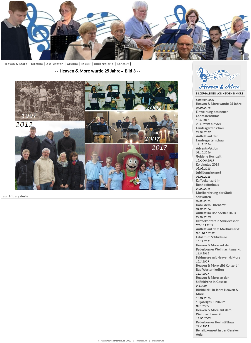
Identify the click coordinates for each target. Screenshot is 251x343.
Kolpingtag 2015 (207, 164)
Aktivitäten (54, 64)
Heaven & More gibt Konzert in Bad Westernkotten (218, 267)
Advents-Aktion (207, 148)
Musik (85, 64)
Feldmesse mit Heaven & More (218, 257)
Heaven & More (15, 64)
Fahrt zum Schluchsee (211, 237)
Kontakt (123, 64)
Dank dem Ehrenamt (211, 205)
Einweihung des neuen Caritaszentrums (212, 114)
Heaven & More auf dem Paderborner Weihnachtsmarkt (218, 247)
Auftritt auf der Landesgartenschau (210, 138)
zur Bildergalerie (15, 196)
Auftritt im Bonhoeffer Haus (216, 213)
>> (138, 71)
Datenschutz (158, 340)
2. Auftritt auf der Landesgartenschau (210, 126)
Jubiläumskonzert (208, 172)
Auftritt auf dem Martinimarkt (217, 229)
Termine (37, 64)
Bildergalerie (104, 64)
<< (57, 71)
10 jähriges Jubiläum (210, 302)
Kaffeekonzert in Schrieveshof (217, 221)
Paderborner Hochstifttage (215, 322)
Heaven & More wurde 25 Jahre (219, 104)
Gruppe (72, 64)
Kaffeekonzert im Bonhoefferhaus (208, 182)
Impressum (141, 340)
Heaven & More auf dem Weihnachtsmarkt (213, 312)
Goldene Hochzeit (208, 156)
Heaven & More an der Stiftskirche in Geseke (212, 280)
